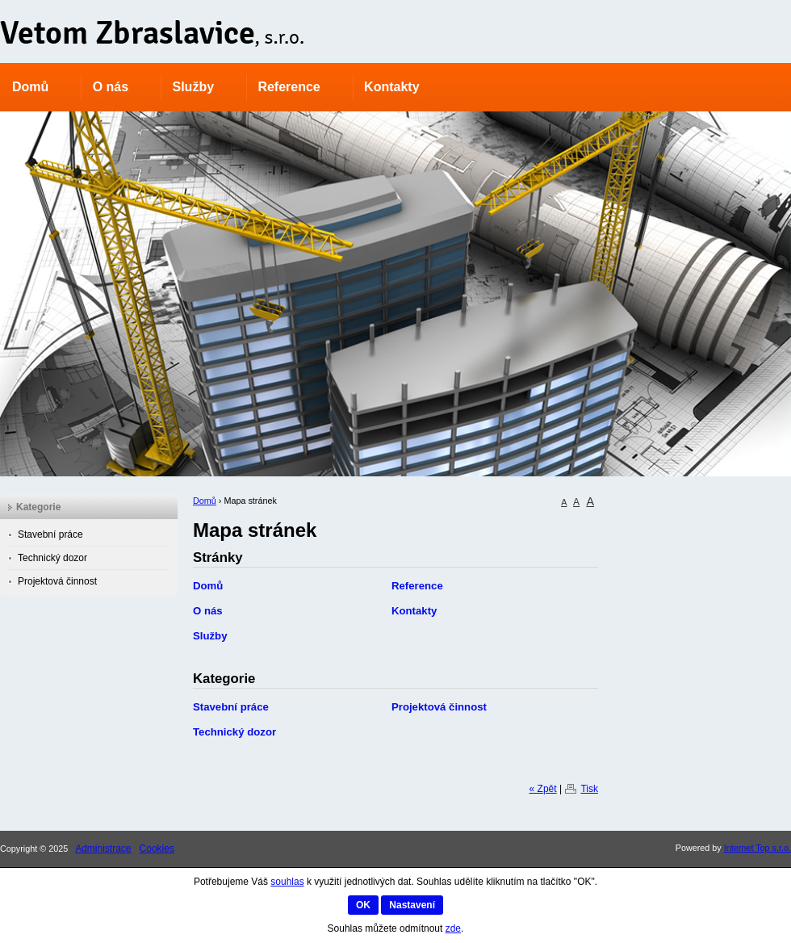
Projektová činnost (439, 707)
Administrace (103, 848)
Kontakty (391, 87)
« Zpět (543, 788)
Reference (288, 87)
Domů (30, 87)
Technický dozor (234, 732)
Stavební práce (231, 707)
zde (453, 928)
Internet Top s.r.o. (757, 848)
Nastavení (412, 905)
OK (363, 905)
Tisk (589, 788)
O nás (110, 87)
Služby (193, 87)
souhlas (286, 881)
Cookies (157, 848)
